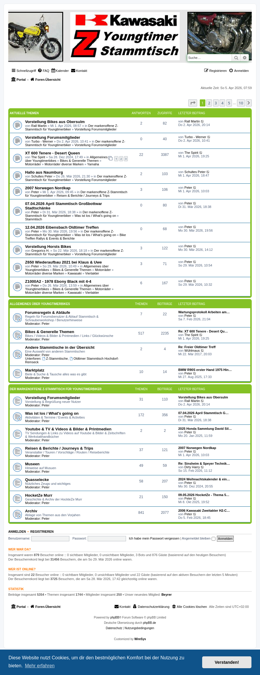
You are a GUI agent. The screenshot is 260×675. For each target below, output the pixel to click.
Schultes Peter (42, 176)
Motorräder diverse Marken (64, 164)
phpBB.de (149, 622)
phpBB (114, 617)
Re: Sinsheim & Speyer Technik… (204, 463)
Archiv (31, 511)
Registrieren (42, 531)
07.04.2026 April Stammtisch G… (203, 413)
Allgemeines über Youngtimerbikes (40, 304)
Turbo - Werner (42, 141)
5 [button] (229, 103)
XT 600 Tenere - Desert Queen (52, 153)
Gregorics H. (40, 250)
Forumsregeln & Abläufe (47, 312)
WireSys (140, 639)
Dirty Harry (192, 467)
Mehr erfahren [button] (40, 665)
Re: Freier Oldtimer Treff (197, 347)
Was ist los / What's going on (95, 215)
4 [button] (222, 103)
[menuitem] (43, 70)
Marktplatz (34, 370)
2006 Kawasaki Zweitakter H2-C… (204, 510)
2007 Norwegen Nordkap (48, 188)
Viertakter (92, 273)
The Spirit (38, 157)
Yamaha (93, 164)
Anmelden (17, 531)
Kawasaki (74, 273)
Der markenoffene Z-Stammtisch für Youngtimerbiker (68, 213)
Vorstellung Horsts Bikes (48, 246)
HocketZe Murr (38, 495)
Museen (32, 464)
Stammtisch (33, 219)
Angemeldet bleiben (198, 538)
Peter (35, 192)
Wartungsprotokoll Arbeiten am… (204, 312)
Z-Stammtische (55, 358)
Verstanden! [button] (227, 662)
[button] (192, 102)
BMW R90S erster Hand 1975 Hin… (205, 370)
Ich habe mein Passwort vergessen (154, 538)
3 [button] (216, 103)
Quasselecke (37, 479)
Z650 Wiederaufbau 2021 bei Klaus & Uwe (63, 262)
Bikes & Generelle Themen (79, 160)
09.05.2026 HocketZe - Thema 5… (203, 495)
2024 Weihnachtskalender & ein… (204, 479)
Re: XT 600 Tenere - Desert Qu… (203, 331)
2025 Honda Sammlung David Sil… (205, 428)
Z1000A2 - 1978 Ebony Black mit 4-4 (58, 281)
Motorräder (33, 164)
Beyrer (166, 594)
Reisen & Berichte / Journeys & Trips (83, 195)
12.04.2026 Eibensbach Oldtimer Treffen (62, 227)
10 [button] (241, 103)
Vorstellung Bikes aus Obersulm (55, 122)
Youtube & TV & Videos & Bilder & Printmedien (68, 429)
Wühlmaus (192, 350)
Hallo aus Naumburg (44, 172)
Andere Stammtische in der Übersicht (59, 347)
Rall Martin (39, 125)
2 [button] (209, 103)
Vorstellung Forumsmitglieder (96, 129)
